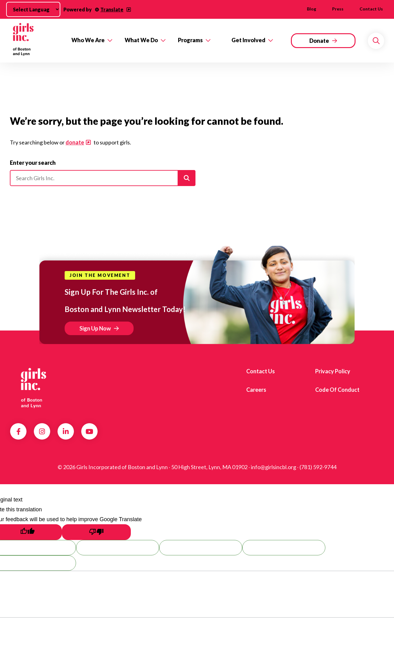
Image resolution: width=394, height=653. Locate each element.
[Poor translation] (96, 532)
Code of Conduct (337, 389)
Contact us (371, 8)
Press (338, 8)
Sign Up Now (95, 328)
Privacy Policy (332, 371)
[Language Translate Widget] (33, 9)
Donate (319, 40)
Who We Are (88, 40)
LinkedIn (65, 431)
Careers (256, 389)
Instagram (42, 431)
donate (75, 142)
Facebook (18, 431)
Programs (190, 40)
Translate (111, 9)
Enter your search (33, 162)
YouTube (89, 431)
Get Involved (248, 40)
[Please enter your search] (102, 178)
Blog (311, 8)
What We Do (141, 40)
